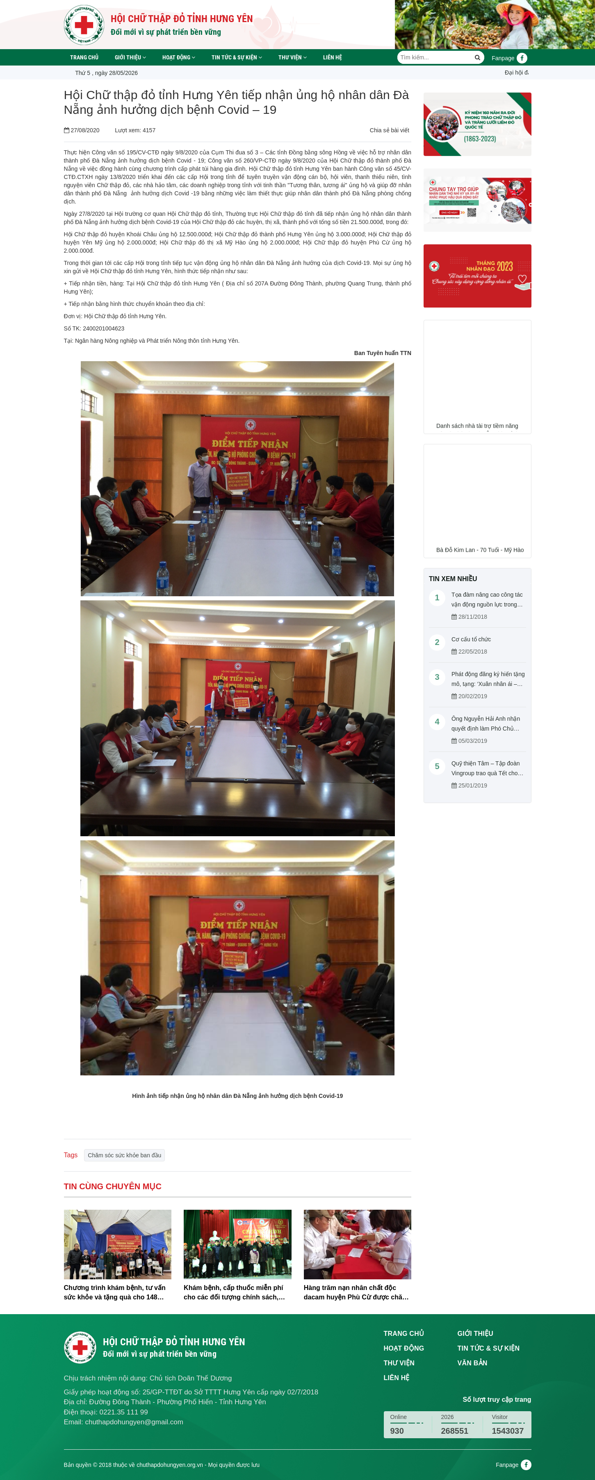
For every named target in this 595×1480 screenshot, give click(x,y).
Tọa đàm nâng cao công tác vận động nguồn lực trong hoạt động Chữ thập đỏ (487, 604)
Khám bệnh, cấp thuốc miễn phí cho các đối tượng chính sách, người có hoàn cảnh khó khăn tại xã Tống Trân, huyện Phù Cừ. (235, 1293)
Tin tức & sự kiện (237, 57)
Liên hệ (332, 57)
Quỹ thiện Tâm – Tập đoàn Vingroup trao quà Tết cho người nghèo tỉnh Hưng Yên (487, 773)
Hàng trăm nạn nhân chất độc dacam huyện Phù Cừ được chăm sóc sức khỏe (356, 1293)
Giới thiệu (130, 57)
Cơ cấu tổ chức (471, 639)
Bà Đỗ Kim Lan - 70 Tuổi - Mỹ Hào (480, 553)
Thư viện (292, 57)
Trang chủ (84, 57)
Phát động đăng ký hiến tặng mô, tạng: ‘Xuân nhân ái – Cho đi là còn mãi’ (488, 684)
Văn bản (473, 1363)
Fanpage (509, 58)
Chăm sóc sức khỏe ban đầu (124, 1155)
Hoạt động (178, 57)
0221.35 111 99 (124, 1412)
